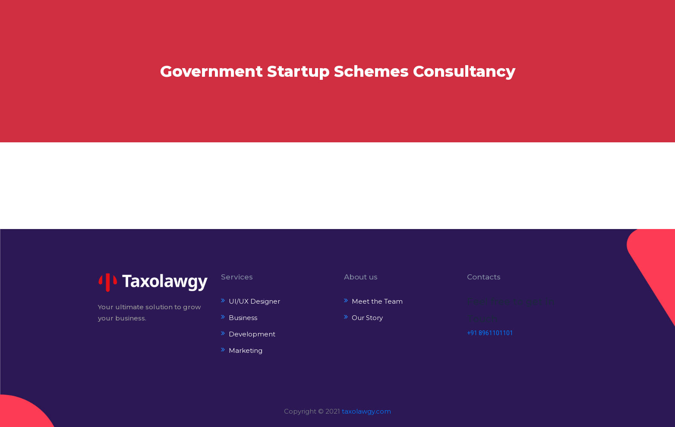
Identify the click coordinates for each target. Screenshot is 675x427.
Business (243, 318)
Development (252, 334)
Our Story (367, 318)
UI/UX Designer (254, 301)
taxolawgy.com (366, 411)
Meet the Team (377, 301)
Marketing (245, 350)
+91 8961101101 (490, 333)
